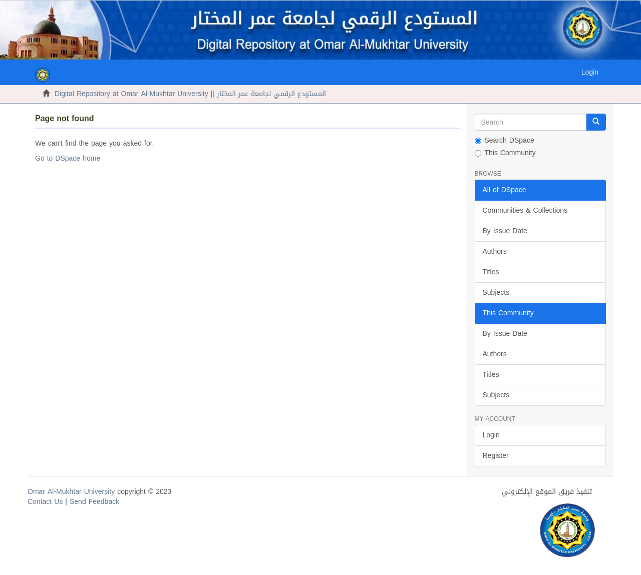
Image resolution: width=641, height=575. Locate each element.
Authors (495, 251)
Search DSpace (504, 141)
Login (491, 435)
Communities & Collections (525, 210)
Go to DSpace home (67, 158)
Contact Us (45, 501)
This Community (505, 153)
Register (496, 455)
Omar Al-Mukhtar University (71, 491)
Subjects (496, 292)
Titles (491, 272)
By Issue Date (505, 231)
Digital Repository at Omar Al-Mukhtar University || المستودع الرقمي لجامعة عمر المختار (190, 94)
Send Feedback (94, 501)
